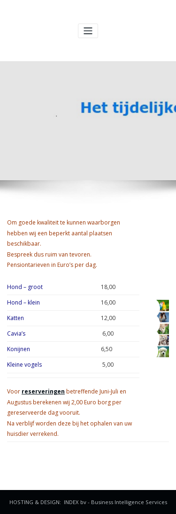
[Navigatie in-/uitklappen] (88, 31)
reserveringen (43, 391)
